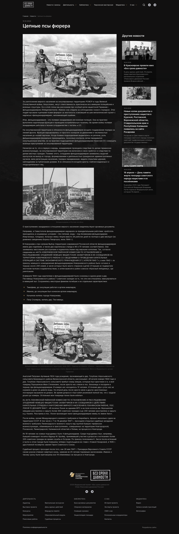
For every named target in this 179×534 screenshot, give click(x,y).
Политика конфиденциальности (35, 527)
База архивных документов (85, 503)
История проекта (111, 503)
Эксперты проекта (111, 507)
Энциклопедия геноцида (83, 515)
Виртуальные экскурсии (54, 503)
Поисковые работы (30, 519)
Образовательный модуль (55, 515)
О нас (133, 5)
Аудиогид (26, 503)
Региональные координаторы (115, 515)
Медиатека (121, 5)
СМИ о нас (108, 511)
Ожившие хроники (81, 511)
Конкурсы (26, 511)
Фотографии (141, 511)
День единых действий (54, 507)
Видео (138, 503)
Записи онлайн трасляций (146, 507)
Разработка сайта (149, 527)
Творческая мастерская (103, 5)
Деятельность (70, 5)
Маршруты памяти (52, 511)
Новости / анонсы (53, 5)
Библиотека (85, 5)
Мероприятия (28, 515)
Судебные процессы (53, 519)
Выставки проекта (30, 507)
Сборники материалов (83, 507)
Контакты (108, 519)
